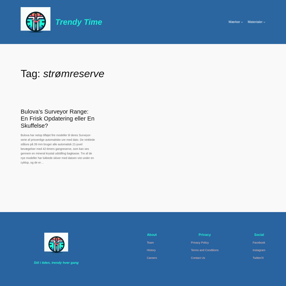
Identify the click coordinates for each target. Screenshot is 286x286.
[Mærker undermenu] (242, 22)
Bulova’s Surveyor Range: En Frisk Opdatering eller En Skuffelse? (58, 118)
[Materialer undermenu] (264, 22)
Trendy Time (78, 22)
